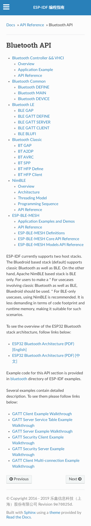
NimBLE (19, 181)
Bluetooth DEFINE (33, 87)
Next (75, 479)
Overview (26, 64)
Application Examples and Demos (46, 221)
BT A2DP (25, 151)
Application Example (35, 70)
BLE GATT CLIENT (33, 128)
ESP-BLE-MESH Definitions (41, 233)
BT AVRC (26, 157)
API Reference (32, 25)
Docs (10, 25)
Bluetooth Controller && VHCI (38, 58)
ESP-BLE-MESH (25, 216)
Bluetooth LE (23, 105)
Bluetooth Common (29, 81)
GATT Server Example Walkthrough (42, 431)
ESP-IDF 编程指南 (48, 7)
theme (55, 513)
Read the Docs (18, 517)
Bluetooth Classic (27, 140)
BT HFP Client (30, 175)
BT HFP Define (30, 169)
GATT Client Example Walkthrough (42, 414)
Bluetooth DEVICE (34, 99)
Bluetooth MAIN (32, 93)
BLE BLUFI (27, 134)
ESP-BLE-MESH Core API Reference (48, 239)
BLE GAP (25, 111)
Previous (19, 479)
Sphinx (30, 513)
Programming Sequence (38, 204)
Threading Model (32, 198)
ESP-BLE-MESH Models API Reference (50, 245)
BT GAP (25, 146)
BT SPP (24, 163)
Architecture (29, 192)
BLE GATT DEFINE (34, 116)
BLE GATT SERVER (34, 122)
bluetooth (18, 379)
